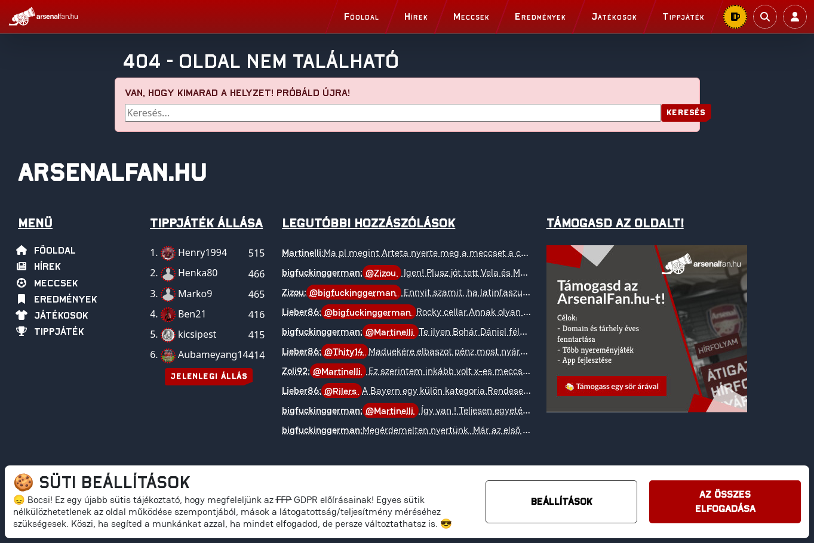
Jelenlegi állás (208, 377)
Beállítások (561, 502)
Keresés (685, 113)
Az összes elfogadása (725, 502)
